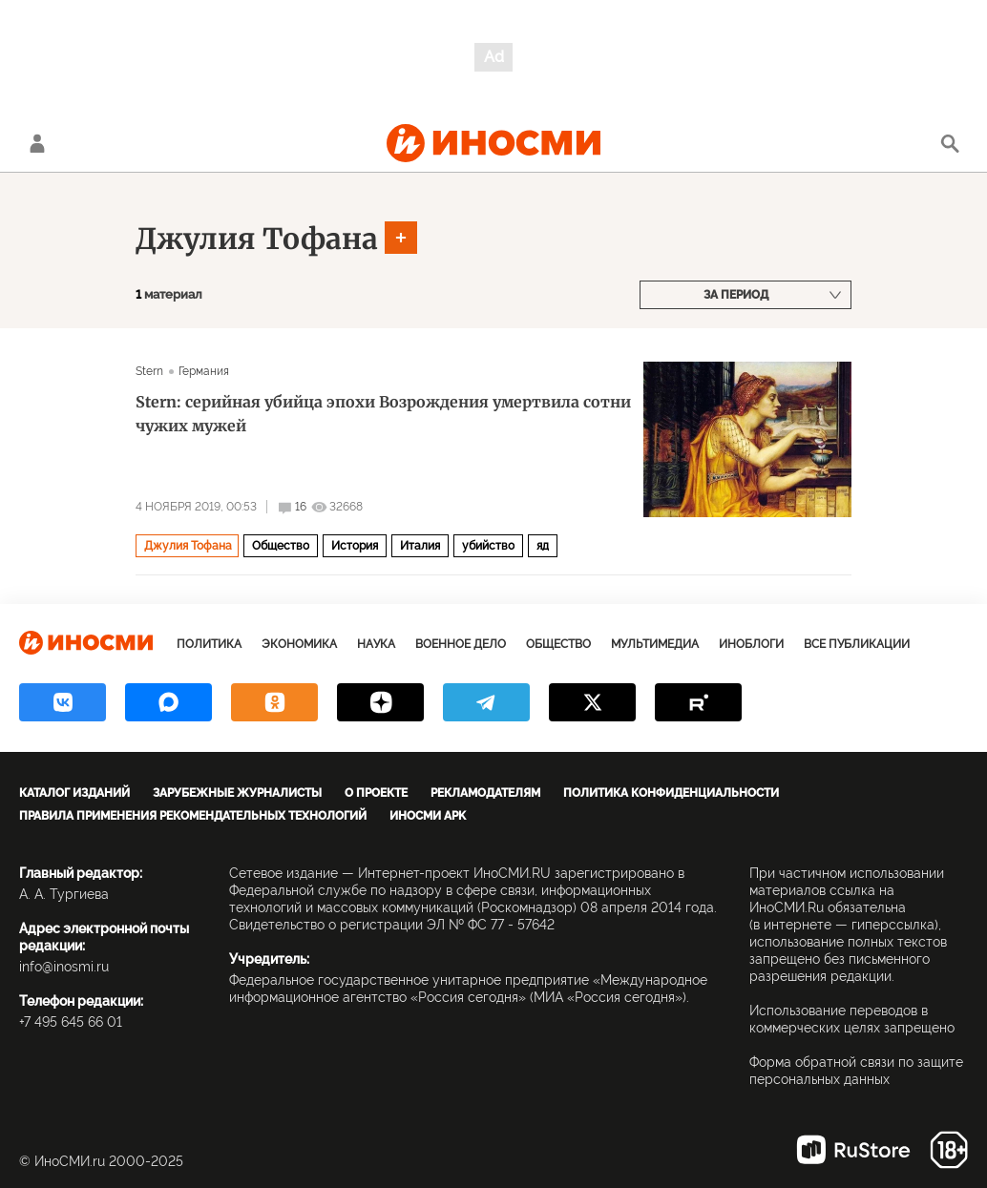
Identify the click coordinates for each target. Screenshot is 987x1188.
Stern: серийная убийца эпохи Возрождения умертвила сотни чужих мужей (383, 413)
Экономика (299, 644)
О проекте (376, 793)
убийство (488, 545)
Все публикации (857, 644)
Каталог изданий (74, 793)
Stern (150, 371)
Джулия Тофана (257, 238)
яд (542, 545)
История (354, 545)
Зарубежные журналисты (237, 793)
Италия (420, 545)
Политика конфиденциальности (671, 793)
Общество (280, 545)
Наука (376, 644)
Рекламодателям (485, 793)
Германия (204, 371)
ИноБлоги (751, 644)
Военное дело (460, 644)
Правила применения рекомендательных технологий (193, 816)
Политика (209, 644)
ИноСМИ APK (427, 816)
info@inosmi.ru (64, 966)
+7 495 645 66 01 (70, 1022)
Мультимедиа (655, 644)
